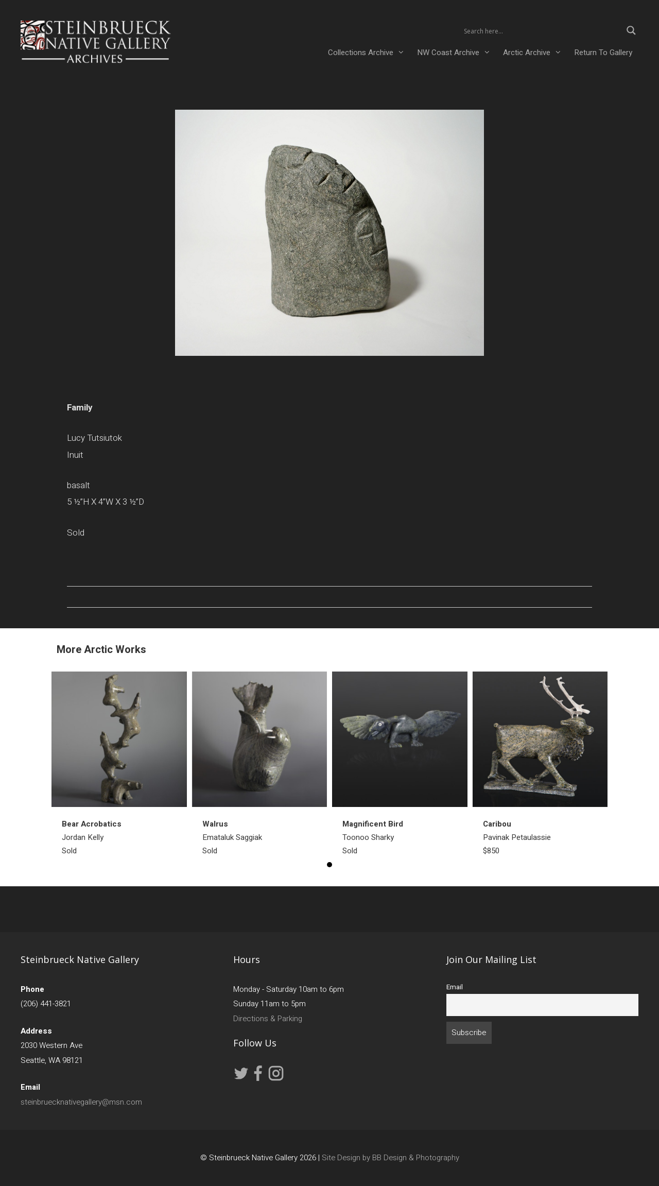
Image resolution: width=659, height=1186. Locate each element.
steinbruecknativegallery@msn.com (81, 1102)
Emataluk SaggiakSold (232, 837)
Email (454, 987)
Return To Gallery (603, 52)
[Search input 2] (541, 30)
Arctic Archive (535, 52)
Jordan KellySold (92, 837)
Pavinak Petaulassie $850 (517, 837)
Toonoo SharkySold (372, 837)
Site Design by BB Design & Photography (390, 1157)
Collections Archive (369, 52)
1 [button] (329, 864)
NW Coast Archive (457, 52)
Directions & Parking (267, 1018)
